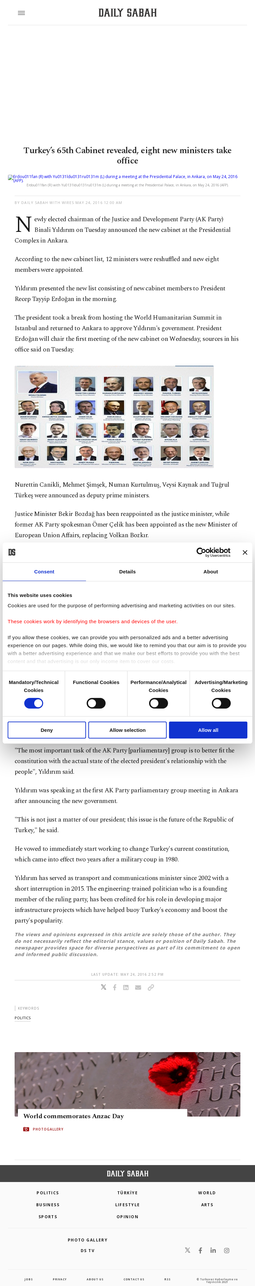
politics (23, 1009)
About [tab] (211, 571)
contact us (134, 1271)
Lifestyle (127, 1197)
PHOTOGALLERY (48, 1121)
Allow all (208, 730)
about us (95, 1271)
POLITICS (48, 1185)
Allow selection (127, 730)
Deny (47, 730)
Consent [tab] (44, 571)
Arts (207, 1197)
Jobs (29, 1271)
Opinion (127, 1209)
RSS (167, 1271)
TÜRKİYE (127, 1185)
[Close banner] (245, 552)
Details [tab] (127, 571)
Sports (48, 1209)
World (207, 1185)
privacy (60, 1271)
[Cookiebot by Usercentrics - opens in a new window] (201, 552)
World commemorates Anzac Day (73, 1108)
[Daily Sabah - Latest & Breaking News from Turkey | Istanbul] (128, 13)
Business (48, 1197)
